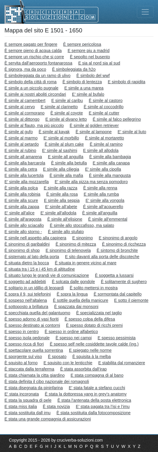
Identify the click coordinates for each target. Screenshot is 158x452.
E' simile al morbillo (61, 138)
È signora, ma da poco (25, 69)
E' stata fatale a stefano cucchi (97, 387)
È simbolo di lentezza (82, 81)
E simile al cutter (104, 113)
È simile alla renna (100, 188)
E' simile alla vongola (104, 200)
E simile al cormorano (24, 113)
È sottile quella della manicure (80, 300)
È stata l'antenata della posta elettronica (94, 400)
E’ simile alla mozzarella (26, 181)
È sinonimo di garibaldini (27, 244)
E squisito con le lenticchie (67, 362)
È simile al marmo (20, 138)
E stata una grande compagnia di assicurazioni (47, 419)
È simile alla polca (21, 188)
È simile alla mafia (66, 175)
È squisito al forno (20, 362)
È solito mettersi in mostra (94, 287)
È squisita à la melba (91, 356)
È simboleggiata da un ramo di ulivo (37, 75)
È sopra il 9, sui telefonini (27, 294)
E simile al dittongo (22, 119)
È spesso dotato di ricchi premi (94, 325)
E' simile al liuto (132, 131)
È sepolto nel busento (90, 56)
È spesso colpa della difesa (90, 319)
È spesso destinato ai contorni (32, 325)
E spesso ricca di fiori (24, 344)
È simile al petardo (21, 144)
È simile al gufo (18, 131)
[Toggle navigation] (145, 12)
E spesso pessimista (117, 337)
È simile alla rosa (62, 194)
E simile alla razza (60, 188)
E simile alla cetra (20, 169)
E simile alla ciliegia (61, 169)
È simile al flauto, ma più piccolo (34, 125)
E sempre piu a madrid (88, 50)
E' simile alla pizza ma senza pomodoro (91, 181)
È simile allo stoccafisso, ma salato (82, 225)
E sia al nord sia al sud (99, 63)
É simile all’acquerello (103, 206)
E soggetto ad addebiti (25, 281)
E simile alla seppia (62, 200)
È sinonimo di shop (22, 250)
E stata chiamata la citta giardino (34, 375)
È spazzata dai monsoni (76, 306)
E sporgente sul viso (23, 356)
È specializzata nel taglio (99, 312)
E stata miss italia (20, 406)
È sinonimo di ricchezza (124, 244)
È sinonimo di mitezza (76, 244)
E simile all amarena (23, 156)
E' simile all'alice (19, 213)
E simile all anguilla (65, 156)
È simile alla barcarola (24, 163)
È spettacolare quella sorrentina (33, 350)
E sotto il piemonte (131, 300)
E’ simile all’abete (61, 206)
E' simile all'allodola (58, 213)
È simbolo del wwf (93, 75)
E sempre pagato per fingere (30, 44)
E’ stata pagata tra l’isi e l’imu (103, 406)
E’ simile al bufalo (88, 94)
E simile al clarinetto (59, 106)
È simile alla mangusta (110, 175)
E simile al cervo (19, 106)
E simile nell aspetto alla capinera (35, 238)
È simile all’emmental (107, 219)
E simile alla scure (21, 200)
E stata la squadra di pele (27, 400)
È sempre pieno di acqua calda (33, 50)
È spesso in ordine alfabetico (71, 331)
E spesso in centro (21, 331)
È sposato (57, 356)
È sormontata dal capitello (118, 294)
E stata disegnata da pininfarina (33, 387)
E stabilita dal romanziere (121, 362)
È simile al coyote (67, 113)
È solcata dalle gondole (73, 281)
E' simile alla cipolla (103, 169)
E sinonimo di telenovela (68, 250)
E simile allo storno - (23, 231)
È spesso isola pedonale (27, 337)
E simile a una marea (84, 88)
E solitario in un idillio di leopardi (34, 287)
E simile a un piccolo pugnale (31, 88)
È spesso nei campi (74, 337)
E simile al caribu (67, 100)
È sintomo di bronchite (117, 250)
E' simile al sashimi (59, 150)
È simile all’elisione (64, 219)
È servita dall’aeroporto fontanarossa (38, 63)
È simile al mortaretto (104, 138)
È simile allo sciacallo (24, 225)
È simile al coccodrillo (103, 106)
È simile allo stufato (66, 231)
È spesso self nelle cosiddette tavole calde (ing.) (94, 344)
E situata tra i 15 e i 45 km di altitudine (39, 269)
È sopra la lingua (72, 294)
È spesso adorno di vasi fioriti (31, 319)
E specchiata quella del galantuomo (37, 312)
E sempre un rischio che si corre (34, 56)
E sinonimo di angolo (118, 238)
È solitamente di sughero (124, 281)
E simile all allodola (100, 150)
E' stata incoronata (21, 394)
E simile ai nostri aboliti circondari (35, 94)
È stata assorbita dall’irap (83, 369)
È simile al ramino (106, 144)
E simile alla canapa (111, 163)
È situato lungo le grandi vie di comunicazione (46, 275)
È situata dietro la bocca (26, 262)
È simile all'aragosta (22, 219)
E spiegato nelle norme (90, 350)
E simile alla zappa (21, 206)
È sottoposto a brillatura (26, 306)
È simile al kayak (54, 131)
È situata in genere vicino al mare (85, 262)
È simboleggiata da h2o (74, 69)
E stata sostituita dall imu (27, 412)
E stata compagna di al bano (97, 375)
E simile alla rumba (101, 194)
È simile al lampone (94, 131)
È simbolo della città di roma (30, 81)
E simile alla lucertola (24, 175)
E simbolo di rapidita (126, 81)
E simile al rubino (20, 150)
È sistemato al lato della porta (31, 256)
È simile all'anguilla (99, 213)
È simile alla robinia (22, 194)
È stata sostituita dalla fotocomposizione (94, 412)
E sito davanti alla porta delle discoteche (102, 256)
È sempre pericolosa (82, 44)
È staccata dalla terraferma (29, 369)
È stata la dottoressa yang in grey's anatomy (85, 394)
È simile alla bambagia (110, 156)
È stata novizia (56, 406)
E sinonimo (82, 238)
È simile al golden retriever (94, 125)
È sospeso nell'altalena (25, 300)
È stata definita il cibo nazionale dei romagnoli (46, 381)
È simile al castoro (106, 100)
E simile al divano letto (66, 119)
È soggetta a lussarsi (114, 275)
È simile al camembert (25, 100)
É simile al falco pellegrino (117, 119)
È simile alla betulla (69, 163)
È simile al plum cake (64, 144)
